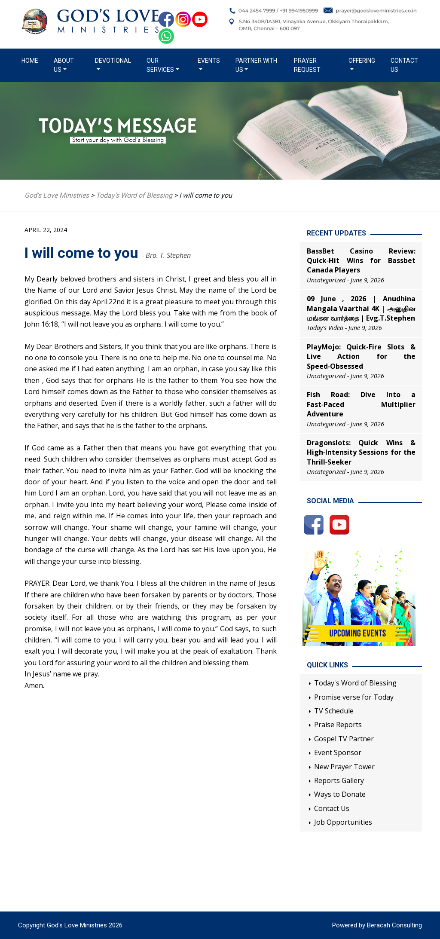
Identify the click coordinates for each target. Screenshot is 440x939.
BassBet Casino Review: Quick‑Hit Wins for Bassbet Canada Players (361, 260)
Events (209, 60)
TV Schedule (334, 711)
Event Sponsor (337, 752)
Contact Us (404, 65)
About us (64, 65)
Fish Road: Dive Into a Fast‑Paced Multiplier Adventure (361, 404)
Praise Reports (338, 724)
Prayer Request (307, 65)
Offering (361, 60)
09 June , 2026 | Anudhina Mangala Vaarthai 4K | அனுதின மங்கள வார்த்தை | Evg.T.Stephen (361, 308)
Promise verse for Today (354, 697)
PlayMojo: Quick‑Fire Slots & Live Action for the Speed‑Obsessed (361, 356)
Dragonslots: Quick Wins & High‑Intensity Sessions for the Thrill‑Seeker (361, 452)
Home (31, 60)
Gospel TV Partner (344, 738)
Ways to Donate (340, 794)
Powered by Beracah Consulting (377, 925)
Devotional (113, 60)
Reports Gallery (339, 780)
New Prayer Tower (344, 766)
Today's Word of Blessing (355, 683)
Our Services (160, 65)
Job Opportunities (343, 822)
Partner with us (256, 65)
